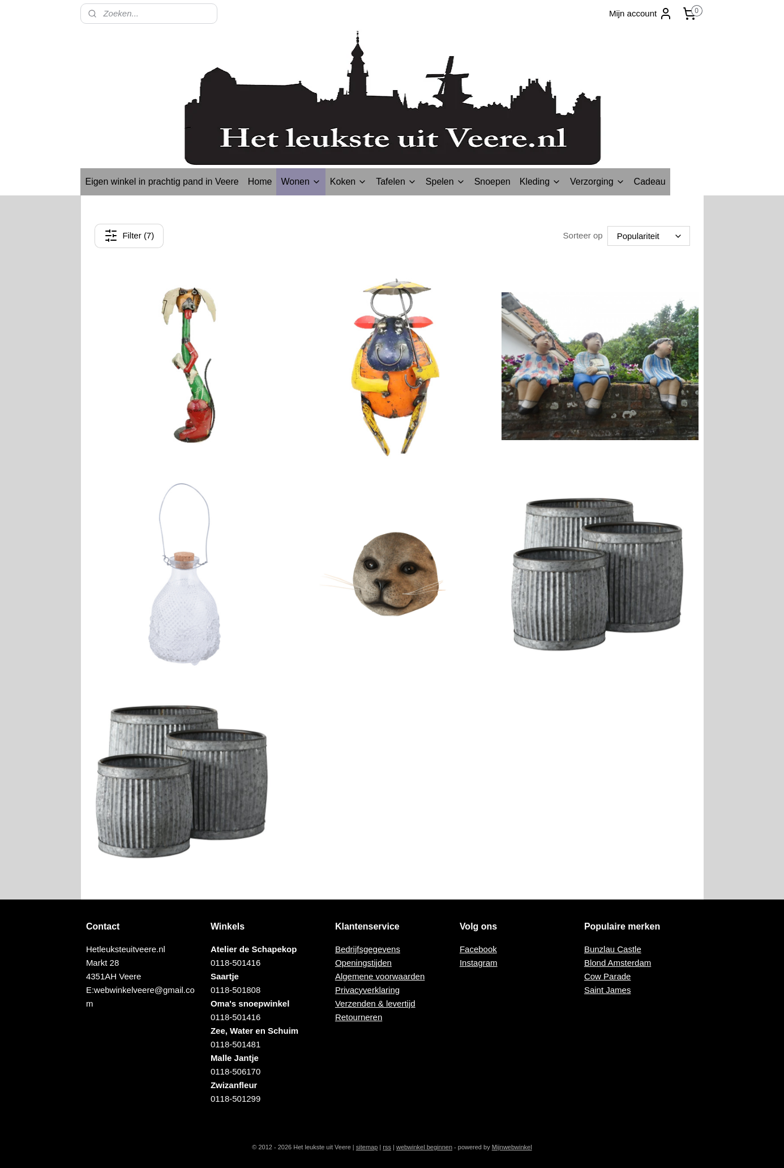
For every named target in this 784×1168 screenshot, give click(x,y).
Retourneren (358, 1017)
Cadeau (650, 181)
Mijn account (640, 13)
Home (260, 181)
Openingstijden (363, 962)
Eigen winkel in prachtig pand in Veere (161, 181)
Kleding (540, 181)
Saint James (607, 990)
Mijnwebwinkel (512, 1147)
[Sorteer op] (648, 236)
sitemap (367, 1147)
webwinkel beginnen (424, 1147)
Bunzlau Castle (612, 949)
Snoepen (492, 181)
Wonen (300, 181)
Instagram (479, 962)
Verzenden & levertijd (375, 1003)
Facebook (478, 949)
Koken (348, 181)
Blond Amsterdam (617, 962)
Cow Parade (607, 976)
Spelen (445, 181)
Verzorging (597, 181)
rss (387, 1147)
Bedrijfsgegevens (367, 949)
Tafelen (396, 181)
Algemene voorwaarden (380, 976)
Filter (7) (129, 235)
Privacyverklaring (367, 990)
